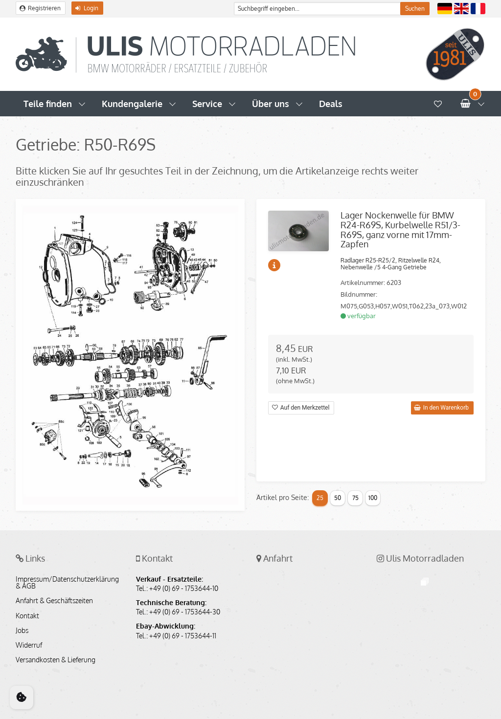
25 (320, 497)
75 (355, 497)
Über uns (270, 103)
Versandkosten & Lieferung (55, 660)
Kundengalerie (132, 103)
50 (337, 497)
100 (372, 497)
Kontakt (27, 616)
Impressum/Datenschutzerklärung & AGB (67, 582)
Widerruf (29, 645)
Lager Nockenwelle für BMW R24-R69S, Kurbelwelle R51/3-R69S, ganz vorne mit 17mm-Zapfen (400, 229)
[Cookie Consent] (21, 697)
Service (207, 103)
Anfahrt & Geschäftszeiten (54, 601)
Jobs (22, 630)
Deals (330, 103)
